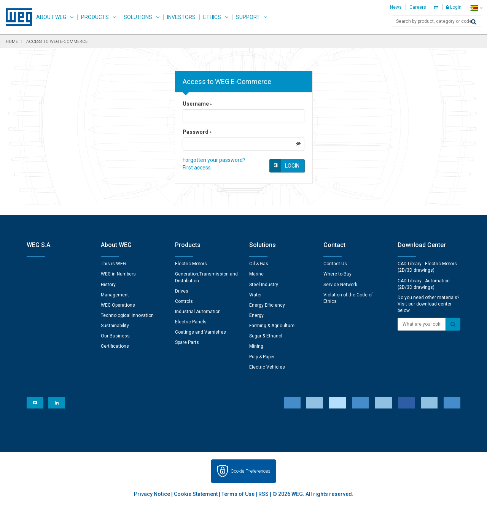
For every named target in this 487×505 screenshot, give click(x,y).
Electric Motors (191, 263)
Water (255, 295)
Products (95, 17)
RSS (263, 494)
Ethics (212, 17)
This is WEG (113, 263)
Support (248, 17)
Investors (181, 17)
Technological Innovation (127, 315)
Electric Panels (191, 322)
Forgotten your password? (214, 160)
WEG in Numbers (118, 274)
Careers (417, 7)
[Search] (473, 22)
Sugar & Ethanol (265, 336)
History (108, 284)
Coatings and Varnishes (200, 332)
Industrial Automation (198, 311)
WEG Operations (118, 305)
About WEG (51, 17)
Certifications (115, 346)
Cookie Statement (196, 494)
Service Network (340, 284)
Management (115, 295)
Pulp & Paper (262, 356)
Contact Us (335, 263)
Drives (181, 291)
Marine (256, 274)
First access (197, 168)
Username (197, 104)
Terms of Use (238, 494)
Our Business (115, 336)
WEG (16, 17)
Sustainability (115, 325)
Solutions (138, 17)
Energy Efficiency (267, 305)
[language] (476, 8)
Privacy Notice (152, 494)
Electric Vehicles (267, 367)
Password (197, 132)
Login (454, 7)
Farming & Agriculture (271, 325)
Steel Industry (263, 284)
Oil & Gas (258, 263)
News (396, 7)
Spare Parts (187, 342)
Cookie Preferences (251, 471)
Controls (184, 301)
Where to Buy (337, 274)
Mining (256, 346)
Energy (256, 315)
